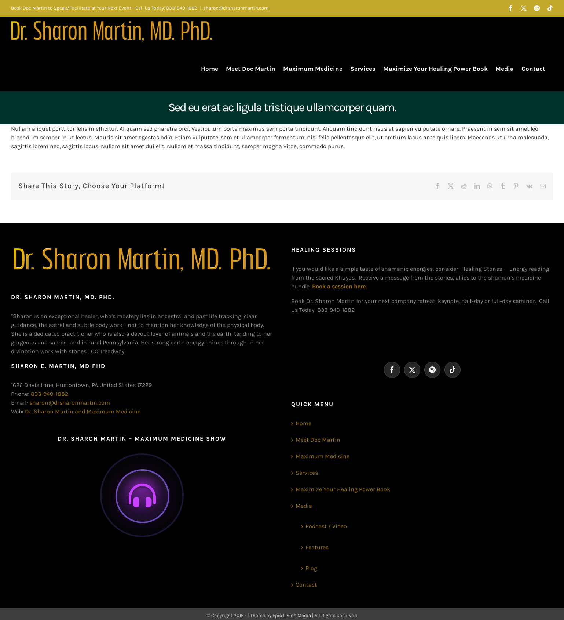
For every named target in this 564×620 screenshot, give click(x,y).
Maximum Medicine (322, 456)
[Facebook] (392, 370)
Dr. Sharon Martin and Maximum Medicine (82, 411)
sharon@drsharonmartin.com (235, 8)
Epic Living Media (291, 615)
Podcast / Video (326, 526)
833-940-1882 (49, 393)
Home (303, 423)
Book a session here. (339, 286)
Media (304, 505)
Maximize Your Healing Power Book (343, 489)
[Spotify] (432, 370)
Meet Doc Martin (318, 439)
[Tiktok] (452, 370)
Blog (311, 568)
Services (307, 472)
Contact (306, 584)
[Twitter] (412, 370)
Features (317, 547)
